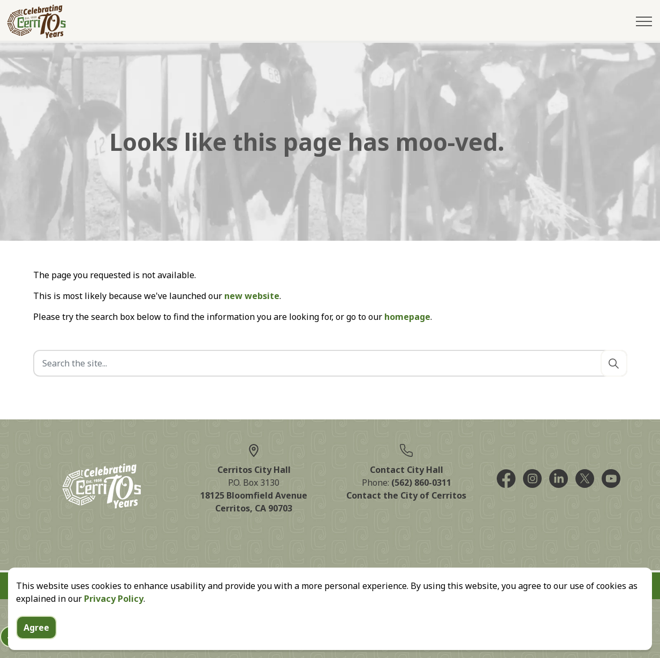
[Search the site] (330, 363)
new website (251, 296)
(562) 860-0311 (421, 482)
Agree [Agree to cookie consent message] (36, 627)
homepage (407, 317)
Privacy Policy (113, 599)
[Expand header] (644, 21)
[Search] (614, 363)
